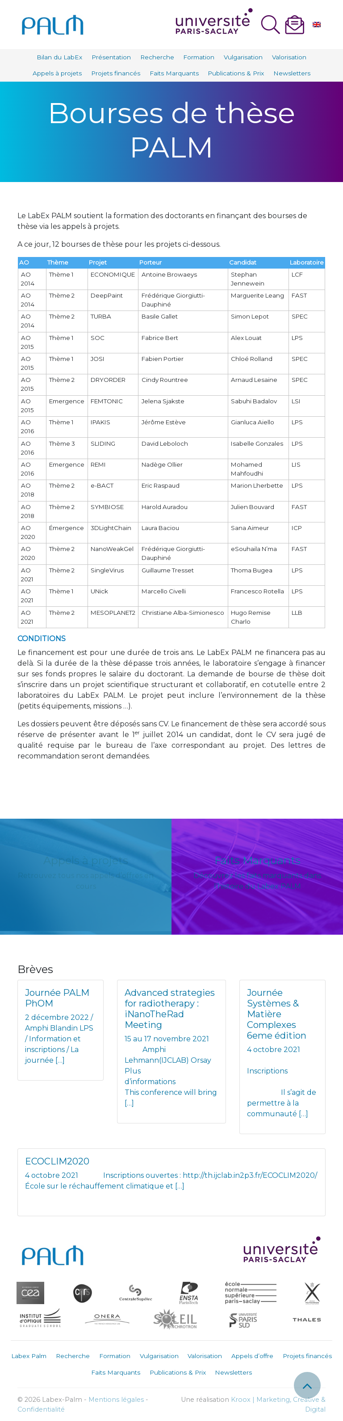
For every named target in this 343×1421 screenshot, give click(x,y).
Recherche (157, 57)
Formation (198, 57)
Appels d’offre (252, 1355)
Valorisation (289, 57)
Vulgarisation (243, 57)
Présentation (111, 57)
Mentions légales (116, 1400)
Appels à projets (57, 73)
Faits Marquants (174, 73)
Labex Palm (28, 1355)
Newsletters (291, 73)
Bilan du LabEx (59, 57)
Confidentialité (41, 1409)
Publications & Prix (236, 73)
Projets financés (115, 73)
